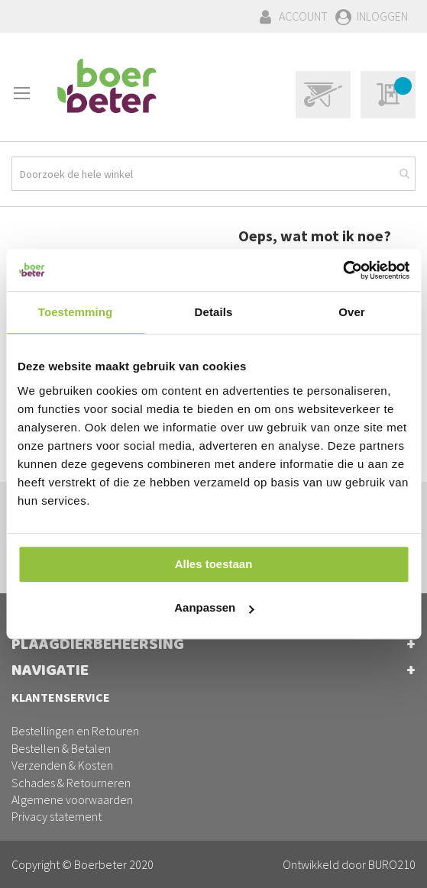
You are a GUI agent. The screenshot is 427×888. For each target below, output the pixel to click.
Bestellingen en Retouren (75, 730)
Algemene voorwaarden (72, 799)
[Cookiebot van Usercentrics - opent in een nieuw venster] (342, 270)
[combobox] (213, 174)
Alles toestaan (214, 563)
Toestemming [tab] (75, 311)
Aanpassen (214, 607)
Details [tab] (214, 311)
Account (303, 16)
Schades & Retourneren (71, 782)
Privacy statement (56, 816)
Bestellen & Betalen (61, 748)
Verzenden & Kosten (62, 765)
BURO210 (392, 864)
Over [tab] (351, 311)
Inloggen (382, 16)
